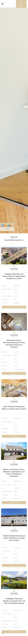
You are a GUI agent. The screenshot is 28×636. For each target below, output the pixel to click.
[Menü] (2, 4)
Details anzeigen (14, 307)
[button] (2, 633)
